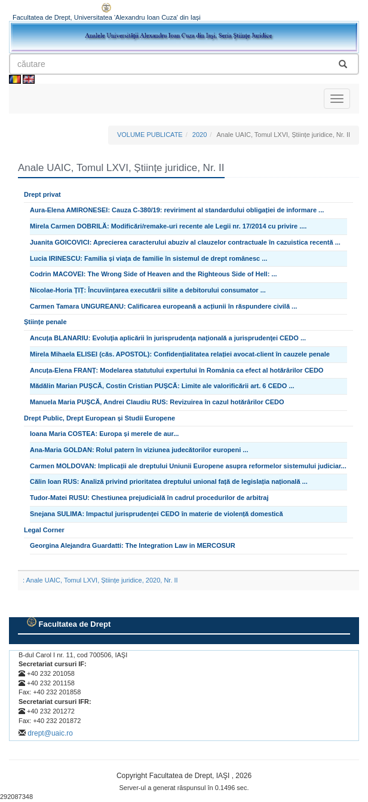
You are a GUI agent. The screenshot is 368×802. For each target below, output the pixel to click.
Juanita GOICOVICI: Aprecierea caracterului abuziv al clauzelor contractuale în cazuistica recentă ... (185, 242)
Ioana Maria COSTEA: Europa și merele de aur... (104, 433)
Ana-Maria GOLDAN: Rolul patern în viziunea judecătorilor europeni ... (139, 449)
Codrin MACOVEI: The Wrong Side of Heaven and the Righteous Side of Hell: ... (153, 274)
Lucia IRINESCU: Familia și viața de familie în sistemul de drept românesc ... (148, 258)
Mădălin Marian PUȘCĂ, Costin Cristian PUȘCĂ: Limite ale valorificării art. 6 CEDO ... (162, 385)
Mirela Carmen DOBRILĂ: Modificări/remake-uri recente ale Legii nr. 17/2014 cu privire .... (168, 226)
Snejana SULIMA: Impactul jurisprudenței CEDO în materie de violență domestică (156, 513)
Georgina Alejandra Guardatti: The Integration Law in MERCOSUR (132, 545)
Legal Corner (44, 529)
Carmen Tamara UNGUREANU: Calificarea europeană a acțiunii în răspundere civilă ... (163, 306)
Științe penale (45, 321)
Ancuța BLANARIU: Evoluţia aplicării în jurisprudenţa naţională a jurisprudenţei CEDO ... (168, 337)
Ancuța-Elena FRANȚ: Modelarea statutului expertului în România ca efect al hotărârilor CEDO (176, 370)
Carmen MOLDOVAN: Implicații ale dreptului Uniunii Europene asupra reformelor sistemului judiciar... (188, 465)
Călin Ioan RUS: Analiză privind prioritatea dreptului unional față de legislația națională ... (169, 481)
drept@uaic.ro (50, 733)
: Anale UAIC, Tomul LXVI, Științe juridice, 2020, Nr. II (100, 580)
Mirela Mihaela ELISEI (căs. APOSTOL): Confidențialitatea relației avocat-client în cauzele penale (180, 354)
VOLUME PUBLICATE (150, 134)
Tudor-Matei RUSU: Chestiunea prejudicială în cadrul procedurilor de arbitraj (149, 497)
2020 (199, 134)
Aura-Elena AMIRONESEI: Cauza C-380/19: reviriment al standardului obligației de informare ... (177, 210)
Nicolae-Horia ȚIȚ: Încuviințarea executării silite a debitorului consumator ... (148, 290)
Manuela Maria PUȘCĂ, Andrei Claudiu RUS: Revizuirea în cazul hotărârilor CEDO (157, 401)
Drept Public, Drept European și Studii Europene (99, 418)
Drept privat (42, 194)
